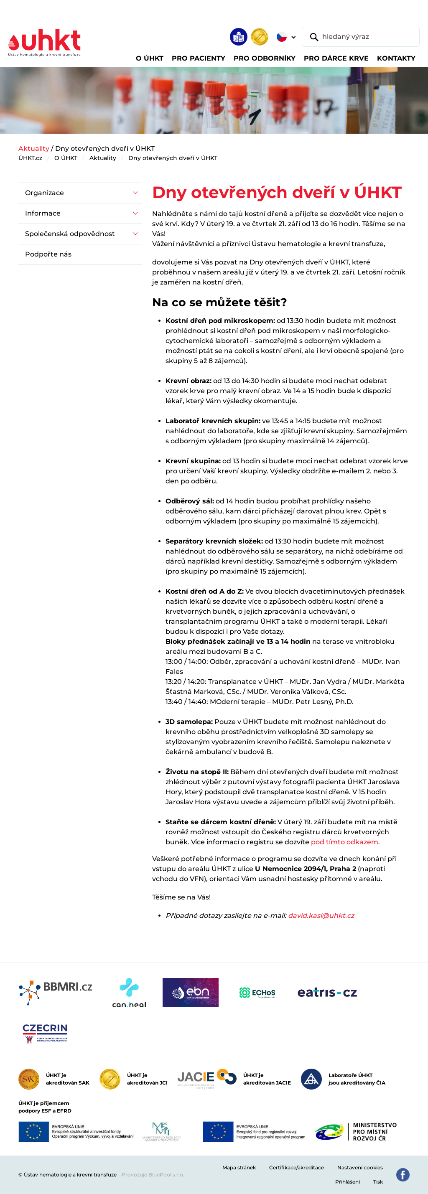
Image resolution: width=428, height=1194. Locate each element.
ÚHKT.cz (30, 158)
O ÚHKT (65, 158)
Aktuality (33, 148)
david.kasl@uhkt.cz (321, 916)
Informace (43, 213)
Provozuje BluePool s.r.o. (153, 1174)
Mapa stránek (239, 1167)
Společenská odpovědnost (70, 234)
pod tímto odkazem (344, 842)
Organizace (44, 193)
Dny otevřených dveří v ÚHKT (172, 158)
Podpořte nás (48, 254)
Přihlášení (347, 1182)
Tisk (378, 1182)
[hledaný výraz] (361, 37)
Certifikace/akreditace (296, 1167)
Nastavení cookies (360, 1167)
